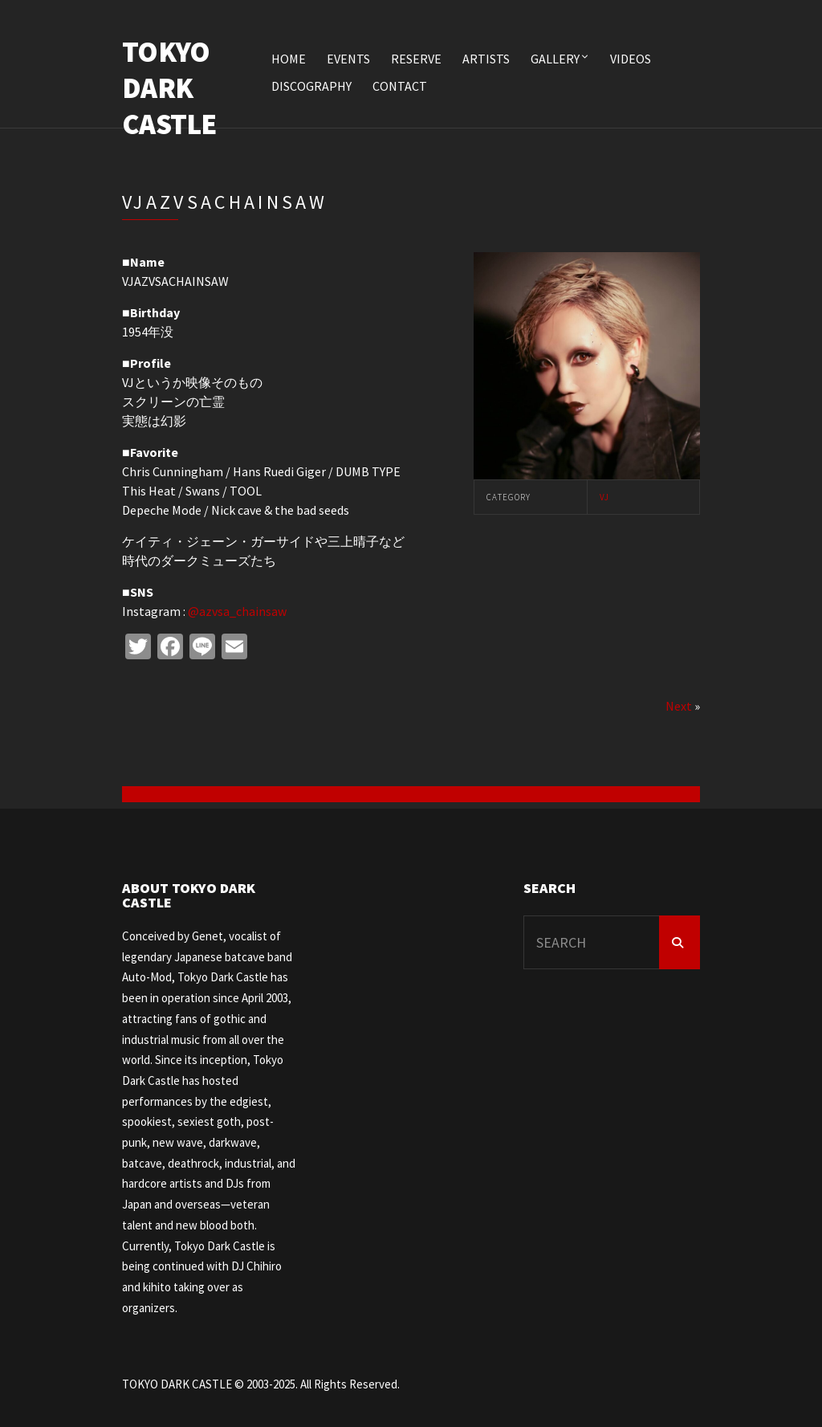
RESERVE (416, 59)
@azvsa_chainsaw (237, 611)
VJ (604, 497)
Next (678, 706)
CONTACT (399, 86)
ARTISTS (486, 59)
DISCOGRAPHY (311, 86)
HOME (288, 59)
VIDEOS (630, 59)
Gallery (555, 59)
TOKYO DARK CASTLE (169, 88)
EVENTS (348, 59)
